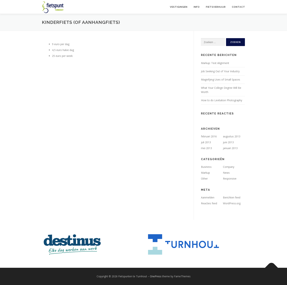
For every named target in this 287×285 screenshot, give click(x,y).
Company (228, 167)
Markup (205, 172)
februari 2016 (209, 136)
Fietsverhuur (216, 7)
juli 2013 (206, 142)
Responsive (229, 178)
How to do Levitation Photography (221, 100)
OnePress (155, 276)
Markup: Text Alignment (215, 63)
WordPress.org (232, 203)
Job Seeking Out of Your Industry (220, 71)
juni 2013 (228, 142)
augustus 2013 (231, 136)
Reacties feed (209, 203)
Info (197, 7)
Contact (238, 7)
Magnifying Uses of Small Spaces (220, 79)
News (226, 172)
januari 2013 (230, 148)
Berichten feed (231, 197)
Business (206, 167)
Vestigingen (178, 7)
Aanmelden (207, 197)
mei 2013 (206, 148)
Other (204, 178)
